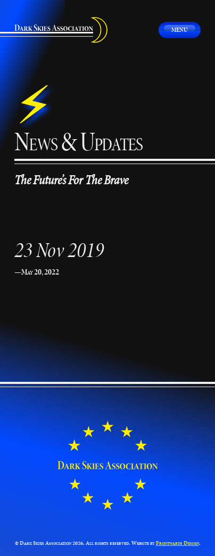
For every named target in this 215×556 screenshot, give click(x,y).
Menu (179, 29)
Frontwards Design (177, 543)
